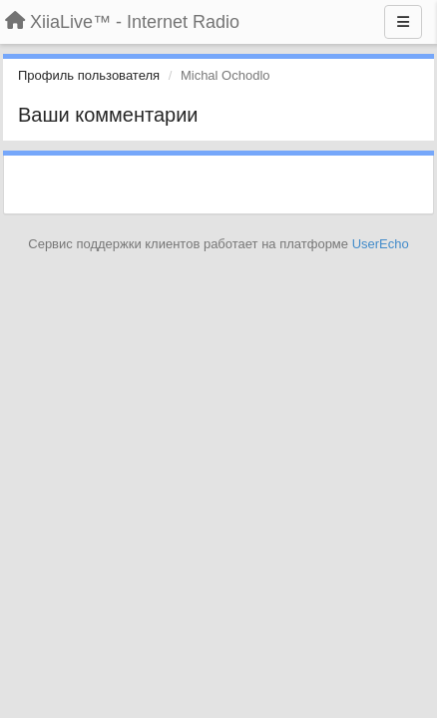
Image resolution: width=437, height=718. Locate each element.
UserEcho (380, 243)
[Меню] (403, 22)
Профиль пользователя (89, 75)
